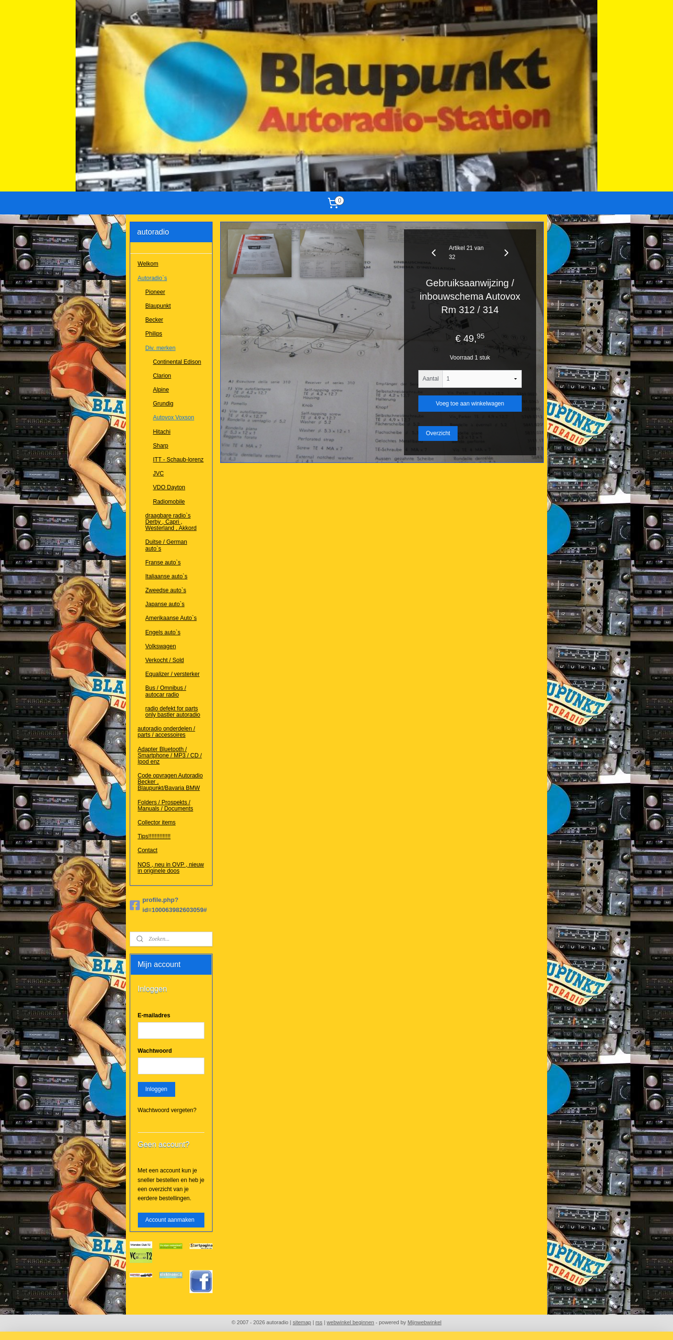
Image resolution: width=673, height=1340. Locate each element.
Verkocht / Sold (165, 660)
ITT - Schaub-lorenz (178, 459)
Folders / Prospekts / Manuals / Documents (165, 805)
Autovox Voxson (173, 417)
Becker (154, 319)
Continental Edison (177, 362)
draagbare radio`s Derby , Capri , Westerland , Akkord (171, 521)
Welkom (148, 263)
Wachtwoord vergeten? (167, 1110)
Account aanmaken (170, 1219)
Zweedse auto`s (166, 590)
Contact (147, 850)
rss (319, 1322)
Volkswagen (161, 646)
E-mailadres (154, 1015)
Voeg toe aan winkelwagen (470, 403)
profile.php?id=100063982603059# (168, 904)
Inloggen (157, 1089)
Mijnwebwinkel (424, 1322)
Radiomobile (169, 501)
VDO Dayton (169, 487)
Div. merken (161, 348)
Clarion (162, 375)
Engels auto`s (163, 632)
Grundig (163, 403)
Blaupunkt (158, 306)
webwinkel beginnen (350, 1322)
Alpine (161, 389)
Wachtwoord (155, 1050)
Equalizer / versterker (173, 674)
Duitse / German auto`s (166, 545)
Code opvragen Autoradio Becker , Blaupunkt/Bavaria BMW (170, 781)
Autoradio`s (152, 278)
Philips (154, 333)
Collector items (157, 822)
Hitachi (162, 431)
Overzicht (438, 433)
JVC (158, 473)
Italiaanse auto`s (167, 576)
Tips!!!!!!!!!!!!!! (154, 836)
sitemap (301, 1322)
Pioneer (155, 292)
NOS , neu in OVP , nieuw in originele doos (171, 867)
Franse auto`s (163, 562)
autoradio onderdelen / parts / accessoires (166, 731)
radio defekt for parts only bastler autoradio (173, 711)
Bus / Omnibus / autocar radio (166, 691)
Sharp (160, 445)
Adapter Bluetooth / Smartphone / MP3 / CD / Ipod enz (170, 755)
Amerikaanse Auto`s (171, 618)
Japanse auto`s (165, 604)
